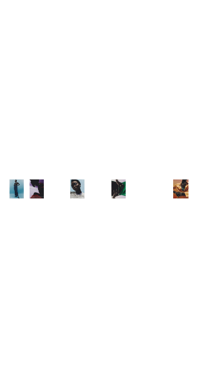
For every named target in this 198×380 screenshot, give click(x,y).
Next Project (171, 371)
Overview (19, 371)
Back (186, 7)
